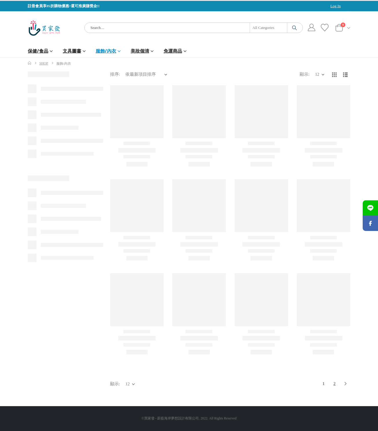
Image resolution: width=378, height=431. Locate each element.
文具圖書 (72, 51)
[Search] (294, 28)
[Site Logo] (44, 27)
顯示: (305, 74)
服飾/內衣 (106, 51)
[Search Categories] (268, 28)
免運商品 (173, 51)
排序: (115, 74)
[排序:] (146, 74)
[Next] (345, 384)
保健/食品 (38, 51)
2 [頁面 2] (334, 383)
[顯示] (320, 74)
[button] (334, 74)
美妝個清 (140, 51)
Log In (335, 6)
